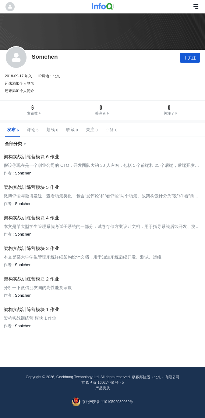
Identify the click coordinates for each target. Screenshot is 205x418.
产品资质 (102, 388)
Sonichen (23, 173)
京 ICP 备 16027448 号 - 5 (102, 382)
